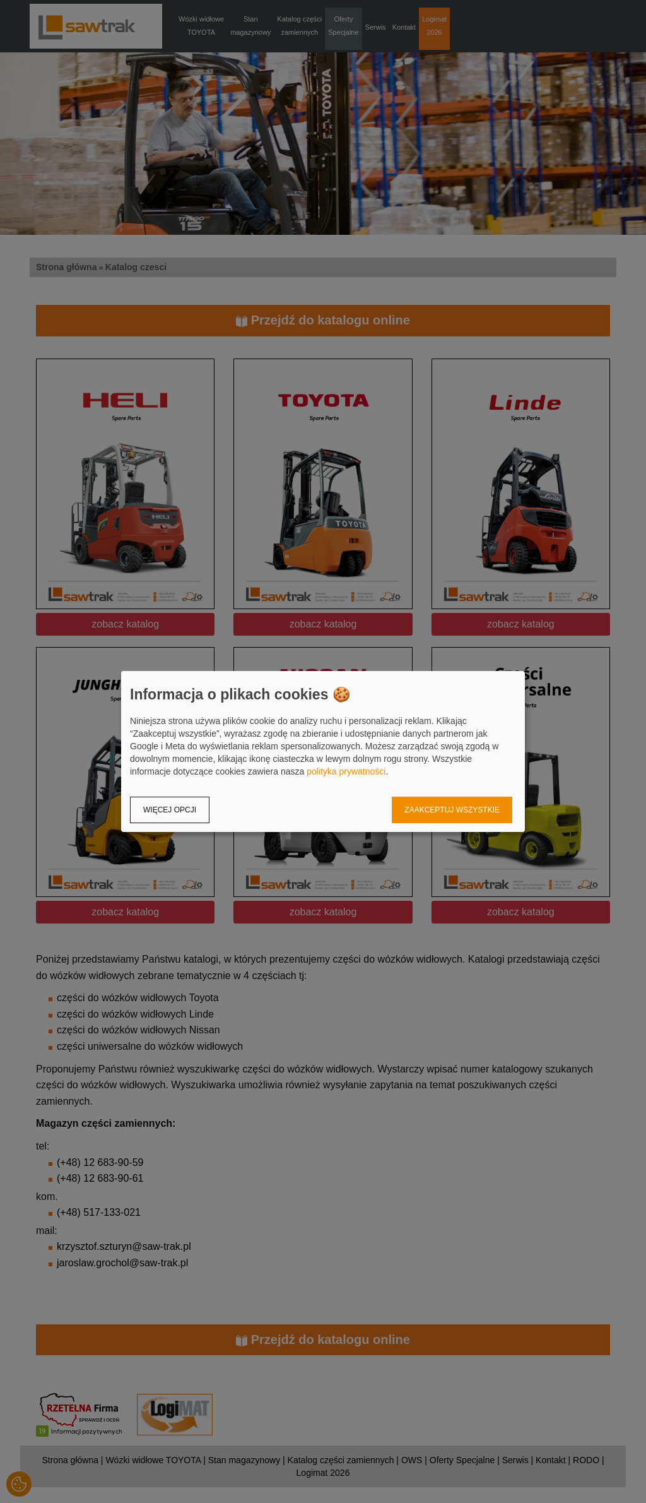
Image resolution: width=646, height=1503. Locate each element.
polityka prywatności (346, 771)
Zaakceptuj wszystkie (452, 809)
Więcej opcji (169, 809)
